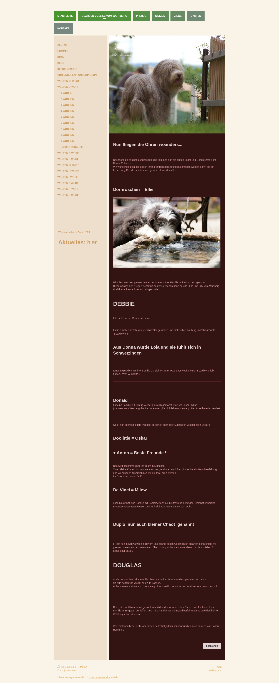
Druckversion (67, 667)
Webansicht (215, 670)
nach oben (212, 645)
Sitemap (82, 667)
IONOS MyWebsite (99, 677)
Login (218, 667)
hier (92, 242)
